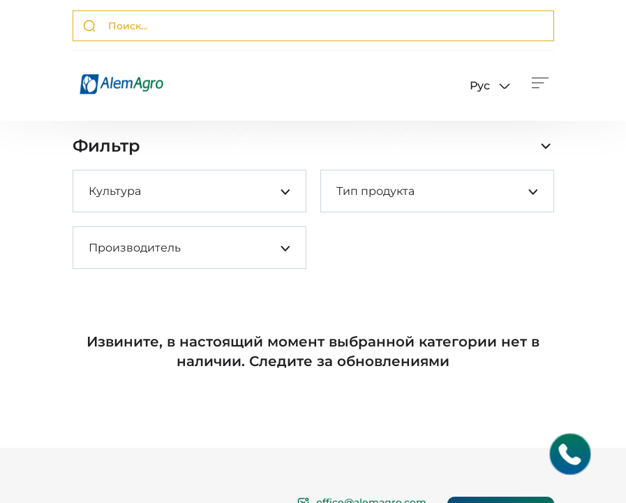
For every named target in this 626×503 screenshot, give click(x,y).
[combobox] (88, 191)
